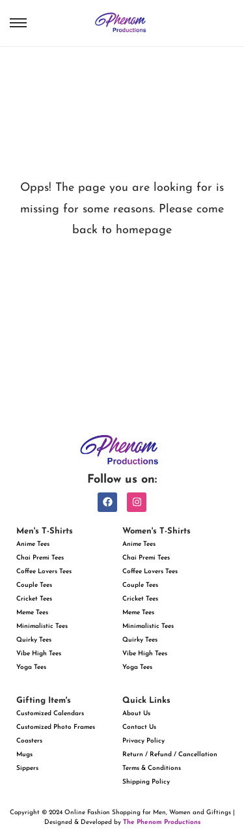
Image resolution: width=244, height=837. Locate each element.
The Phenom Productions (161, 822)
